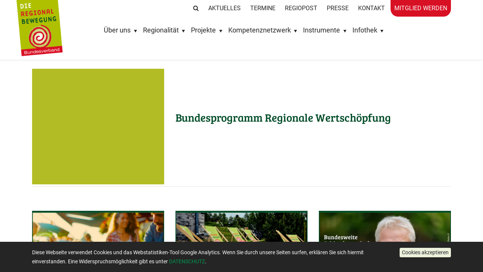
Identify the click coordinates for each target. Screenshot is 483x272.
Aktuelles (224, 8)
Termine (262, 8)
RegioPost (301, 8)
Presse (338, 8)
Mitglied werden (420, 8)
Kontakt (371, 8)
